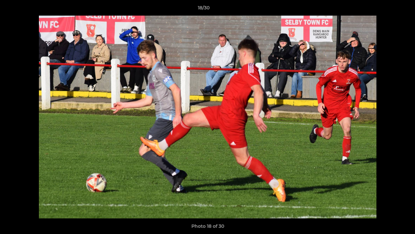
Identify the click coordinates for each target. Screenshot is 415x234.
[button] (388, 9)
